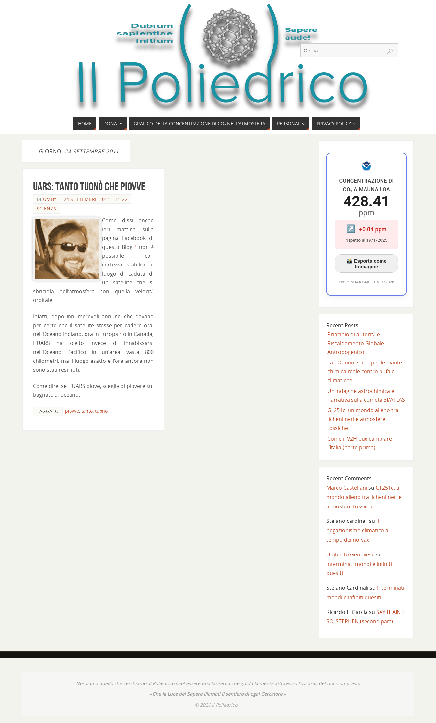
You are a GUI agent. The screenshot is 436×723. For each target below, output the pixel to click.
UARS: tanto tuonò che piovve (89, 186)
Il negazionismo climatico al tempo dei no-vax (358, 530)
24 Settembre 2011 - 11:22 (96, 199)
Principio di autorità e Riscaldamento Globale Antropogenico (355, 343)
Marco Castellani (346, 487)
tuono (101, 411)
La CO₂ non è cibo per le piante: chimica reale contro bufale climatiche (365, 371)
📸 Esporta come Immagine (366, 263)
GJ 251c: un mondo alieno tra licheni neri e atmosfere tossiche (362, 419)
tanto (87, 411)
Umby (50, 199)
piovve (72, 411)
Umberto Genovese (350, 554)
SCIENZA (46, 208)
